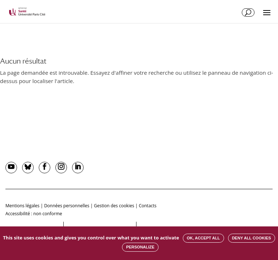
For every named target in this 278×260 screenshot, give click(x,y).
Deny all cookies (251, 238)
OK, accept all (203, 238)
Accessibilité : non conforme (33, 214)
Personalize (140, 247)
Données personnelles (66, 206)
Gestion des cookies (114, 206)
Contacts (147, 206)
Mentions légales (22, 206)
